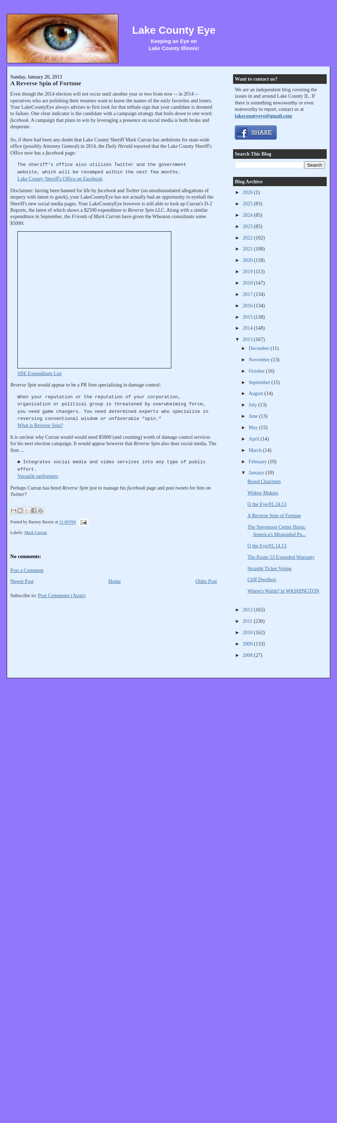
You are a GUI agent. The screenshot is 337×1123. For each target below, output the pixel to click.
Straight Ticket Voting (269, 568)
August (256, 393)
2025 (248, 203)
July (253, 404)
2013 (248, 339)
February (258, 461)
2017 (248, 294)
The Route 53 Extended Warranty (281, 557)
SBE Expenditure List (39, 373)
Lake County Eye (173, 30)
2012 (248, 609)
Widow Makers (262, 493)
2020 (248, 260)
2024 (248, 215)
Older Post (206, 581)
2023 (248, 226)
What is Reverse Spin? (40, 425)
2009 (248, 644)
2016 (248, 305)
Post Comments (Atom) (62, 595)
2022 (248, 238)
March (256, 450)
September (260, 382)
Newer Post (22, 581)
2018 (248, 283)
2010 (248, 632)
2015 (248, 317)
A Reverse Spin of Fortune (45, 83)
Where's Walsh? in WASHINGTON (283, 591)
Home (115, 581)
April (254, 439)
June (254, 416)
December (260, 348)
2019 (248, 271)
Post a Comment (27, 570)
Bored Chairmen (264, 481)
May (254, 427)
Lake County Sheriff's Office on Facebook (60, 179)
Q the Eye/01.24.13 (266, 504)
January (257, 472)
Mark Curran (35, 532)
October (257, 371)
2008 (248, 655)
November (260, 359)
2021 (248, 249)
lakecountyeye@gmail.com (263, 116)
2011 (248, 621)
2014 (248, 328)
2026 (248, 192)
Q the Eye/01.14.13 (266, 546)
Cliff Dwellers (261, 579)
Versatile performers (37, 476)
